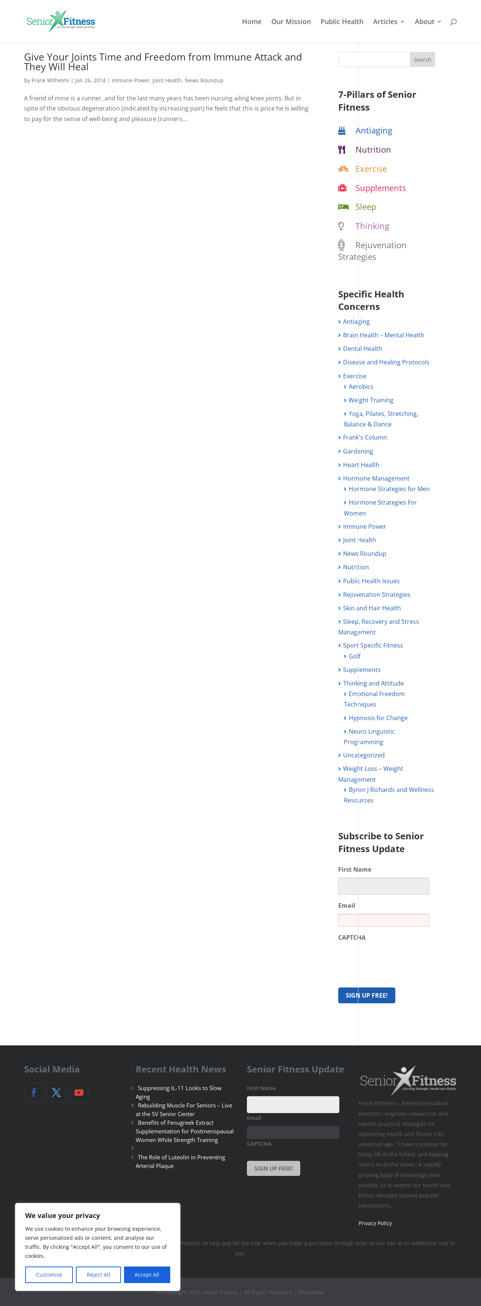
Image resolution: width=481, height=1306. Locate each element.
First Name (354, 870)
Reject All (98, 1274)
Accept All (147, 1274)
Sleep (365, 206)
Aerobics (361, 386)
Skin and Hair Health (372, 608)
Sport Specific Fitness (373, 645)
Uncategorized (364, 755)
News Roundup (204, 80)
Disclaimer (311, 1291)
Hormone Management (376, 478)
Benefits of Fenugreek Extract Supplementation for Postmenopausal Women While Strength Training (185, 1130)
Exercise (371, 168)
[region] (97, 1247)
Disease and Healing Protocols (386, 362)
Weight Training (371, 400)
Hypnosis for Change (378, 718)
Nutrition (373, 149)
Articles (385, 22)
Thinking (372, 225)
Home (252, 22)
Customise (49, 1274)
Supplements (380, 187)
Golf (354, 656)
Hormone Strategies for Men (389, 489)
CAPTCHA (352, 938)
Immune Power (131, 80)
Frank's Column (365, 437)
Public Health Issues (371, 581)
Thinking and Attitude (373, 683)
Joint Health (167, 80)
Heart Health (361, 465)
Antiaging (373, 130)
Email (346, 906)
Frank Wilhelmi (50, 80)
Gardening (358, 451)
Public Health (342, 22)
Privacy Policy (375, 1222)
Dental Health (362, 348)
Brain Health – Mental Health (383, 335)
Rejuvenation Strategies (372, 250)
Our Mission (291, 22)
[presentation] (395, 960)
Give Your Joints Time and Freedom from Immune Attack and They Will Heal (163, 61)
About (424, 22)
